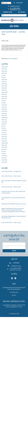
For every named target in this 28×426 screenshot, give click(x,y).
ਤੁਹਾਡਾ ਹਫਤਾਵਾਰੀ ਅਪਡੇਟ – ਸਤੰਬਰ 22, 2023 (11, 187)
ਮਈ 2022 (3, 102)
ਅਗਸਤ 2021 (4, 122)
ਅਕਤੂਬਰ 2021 (4, 117)
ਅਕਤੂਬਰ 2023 (4, 66)
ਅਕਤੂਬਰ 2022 (4, 92)
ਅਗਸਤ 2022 (4, 96)
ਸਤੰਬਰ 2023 (4, 69)
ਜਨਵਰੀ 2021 (4, 136)
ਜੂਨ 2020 (3, 151)
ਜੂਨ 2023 (3, 75)
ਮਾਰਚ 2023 (3, 81)
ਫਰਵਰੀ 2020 (4, 160)
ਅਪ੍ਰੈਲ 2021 (4, 130)
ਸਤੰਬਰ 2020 (4, 145)
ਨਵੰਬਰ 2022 (4, 90)
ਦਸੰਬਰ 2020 (4, 138)
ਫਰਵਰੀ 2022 (4, 109)
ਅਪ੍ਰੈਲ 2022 (4, 105)
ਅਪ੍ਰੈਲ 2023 (4, 79)
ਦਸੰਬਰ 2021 (4, 113)
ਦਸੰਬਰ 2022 (4, 88)
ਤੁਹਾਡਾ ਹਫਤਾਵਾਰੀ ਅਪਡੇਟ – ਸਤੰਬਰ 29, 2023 (11, 176)
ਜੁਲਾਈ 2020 (4, 149)
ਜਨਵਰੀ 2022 (4, 111)
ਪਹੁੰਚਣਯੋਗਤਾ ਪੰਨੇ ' (15, 307)
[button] (14, 250)
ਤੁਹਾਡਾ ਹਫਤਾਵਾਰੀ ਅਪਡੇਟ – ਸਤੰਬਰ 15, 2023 (11, 222)
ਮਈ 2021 (3, 128)
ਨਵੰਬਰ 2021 (4, 115)
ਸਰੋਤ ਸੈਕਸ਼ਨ (15, 289)
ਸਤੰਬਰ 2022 (4, 94)
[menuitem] (6, 3)
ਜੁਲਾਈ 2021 (4, 124)
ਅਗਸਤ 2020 (4, 147)
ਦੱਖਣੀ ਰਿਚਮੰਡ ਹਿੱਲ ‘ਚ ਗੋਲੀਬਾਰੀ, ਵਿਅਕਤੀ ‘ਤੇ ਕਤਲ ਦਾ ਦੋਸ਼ (13, 204)
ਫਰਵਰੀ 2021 (4, 134)
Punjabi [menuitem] (6, 3)
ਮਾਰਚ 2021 (3, 132)
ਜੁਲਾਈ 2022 (4, 98)
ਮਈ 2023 (3, 77)
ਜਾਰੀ (21, 50)
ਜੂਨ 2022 (3, 100)
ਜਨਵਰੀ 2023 (4, 86)
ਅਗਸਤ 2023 (4, 71)
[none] (6, 3)
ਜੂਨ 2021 (3, 126)
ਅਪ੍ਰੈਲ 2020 (4, 155)
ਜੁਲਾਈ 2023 (4, 73)
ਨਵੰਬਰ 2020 (4, 141)
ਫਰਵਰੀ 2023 (4, 83)
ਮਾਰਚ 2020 (3, 157)
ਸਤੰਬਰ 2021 (4, 119)
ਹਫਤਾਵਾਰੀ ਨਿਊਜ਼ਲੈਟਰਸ (13, 58)
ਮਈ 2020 (3, 153)
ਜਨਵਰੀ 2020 (4, 162)
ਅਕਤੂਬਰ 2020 (4, 143)
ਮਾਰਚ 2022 (3, 107)
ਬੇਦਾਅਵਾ (14, 295)
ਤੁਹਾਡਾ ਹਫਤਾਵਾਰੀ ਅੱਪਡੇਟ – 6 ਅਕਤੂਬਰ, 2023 (11, 171)
